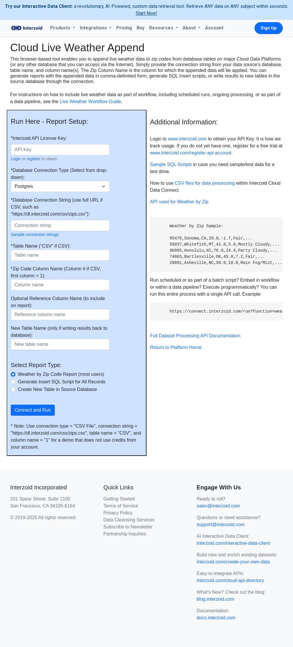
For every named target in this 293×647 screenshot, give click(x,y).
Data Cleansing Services (128, 519)
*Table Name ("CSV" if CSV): (40, 246)
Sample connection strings (35, 234)
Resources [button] (161, 28)
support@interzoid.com (221, 524)
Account (214, 28)
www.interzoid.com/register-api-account (190, 152)
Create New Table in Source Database (57, 389)
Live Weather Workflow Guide (90, 101)
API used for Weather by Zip (179, 201)
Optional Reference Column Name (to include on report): (58, 302)
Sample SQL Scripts (171, 164)
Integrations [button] (94, 28)
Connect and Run (33, 410)
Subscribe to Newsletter (128, 526)
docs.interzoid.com (216, 617)
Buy (140, 28)
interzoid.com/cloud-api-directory (230, 580)
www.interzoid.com (187, 138)
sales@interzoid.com (218, 505)
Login (16, 158)
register (33, 158)
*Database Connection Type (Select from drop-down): (59, 174)
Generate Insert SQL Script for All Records (61, 381)
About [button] (190, 28)
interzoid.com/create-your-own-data (233, 561)
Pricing (124, 28)
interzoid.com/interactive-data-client (233, 543)
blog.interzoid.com (215, 599)
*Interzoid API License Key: (39, 138)
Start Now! (146, 13)
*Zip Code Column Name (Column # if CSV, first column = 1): (56, 272)
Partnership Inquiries (124, 533)
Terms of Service (120, 505)
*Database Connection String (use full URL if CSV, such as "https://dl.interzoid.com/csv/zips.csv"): (57, 207)
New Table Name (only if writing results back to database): (59, 332)
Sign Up (269, 28)
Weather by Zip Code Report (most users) (61, 374)
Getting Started (119, 498)
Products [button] (61, 28)
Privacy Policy (118, 512)
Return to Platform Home (176, 347)
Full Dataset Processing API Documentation (195, 335)
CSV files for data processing (204, 183)
